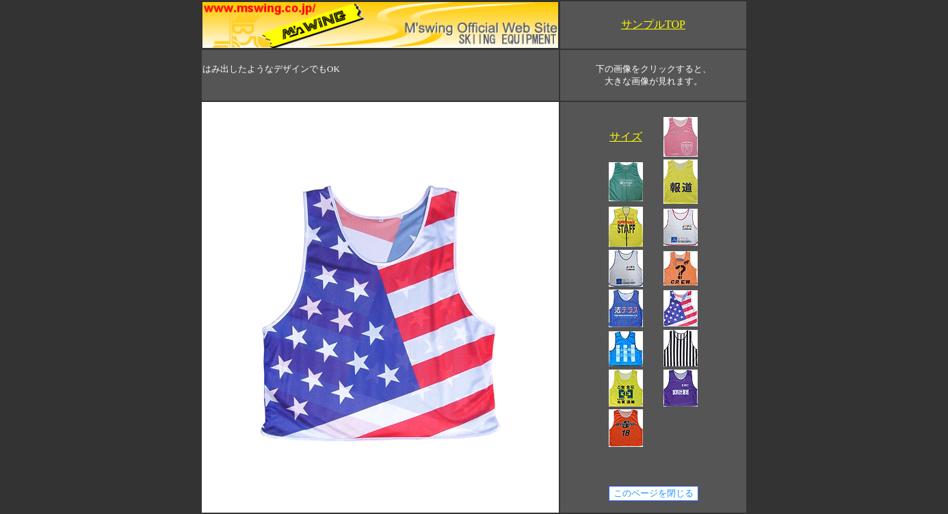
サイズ (625, 136)
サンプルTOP (653, 24)
